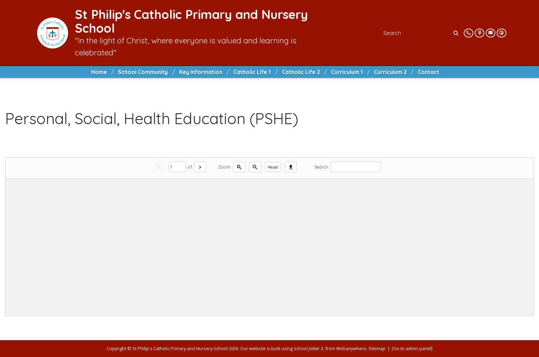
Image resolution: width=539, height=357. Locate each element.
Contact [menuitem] (428, 71)
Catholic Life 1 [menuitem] (252, 71)
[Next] (200, 167)
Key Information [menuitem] (200, 71)
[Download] (291, 167)
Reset (273, 167)
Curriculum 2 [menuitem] (390, 71)
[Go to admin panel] (412, 348)
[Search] (457, 33)
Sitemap (376, 348)
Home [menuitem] (99, 71)
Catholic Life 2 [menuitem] (301, 71)
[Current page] (177, 167)
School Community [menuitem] (143, 71)
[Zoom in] (239, 167)
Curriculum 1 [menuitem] (347, 71)
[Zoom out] (255, 167)
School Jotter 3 (308, 348)
